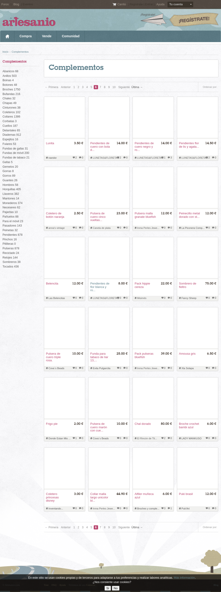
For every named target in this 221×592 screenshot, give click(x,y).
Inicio (7, 36)
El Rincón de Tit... (147, 438)
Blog (16, 4)
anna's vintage (56, 228)
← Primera (51, 87)
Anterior (66, 87)
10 (114, 87)
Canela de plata (101, 228)
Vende (46, 36)
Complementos (19, 51)
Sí (107, 588)
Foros (5, 4)
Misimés (141, 298)
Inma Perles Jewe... (148, 228)
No (116, 588)
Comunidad (70, 36)
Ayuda (160, 4)
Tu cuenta (176, 4)
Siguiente (124, 87)
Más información (184, 577)
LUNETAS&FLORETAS (106, 157)
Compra (26, 36)
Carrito (122, 4)
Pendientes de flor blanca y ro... (99, 287)
